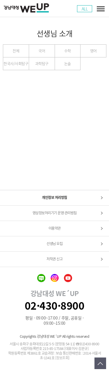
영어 (93, 50)
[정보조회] (62, 358)
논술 (67, 63)
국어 (41, 50)
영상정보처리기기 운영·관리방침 (55, 212)
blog (41, 278)
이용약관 (55, 228)
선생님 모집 (54, 243)
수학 (67, 50)
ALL (85, 9)
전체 (15, 50)
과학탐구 (42, 63)
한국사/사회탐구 (15, 63)
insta (54, 278)
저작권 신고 (54, 259)
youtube (68, 278)
